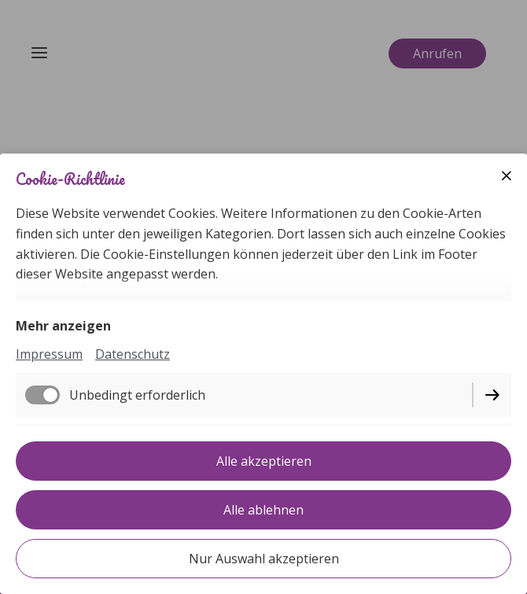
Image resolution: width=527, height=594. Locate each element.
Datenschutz (132, 354)
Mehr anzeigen (63, 325)
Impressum (49, 354)
